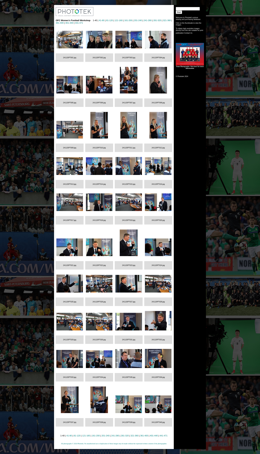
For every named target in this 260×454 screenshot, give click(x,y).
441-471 (79, 23)
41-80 (101, 20)
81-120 (109, 20)
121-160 (119, 20)
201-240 (138, 20)
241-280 (148, 20)
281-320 (157, 20)
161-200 (128, 20)
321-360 (167, 20)
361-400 (60, 23)
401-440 (69, 23)
